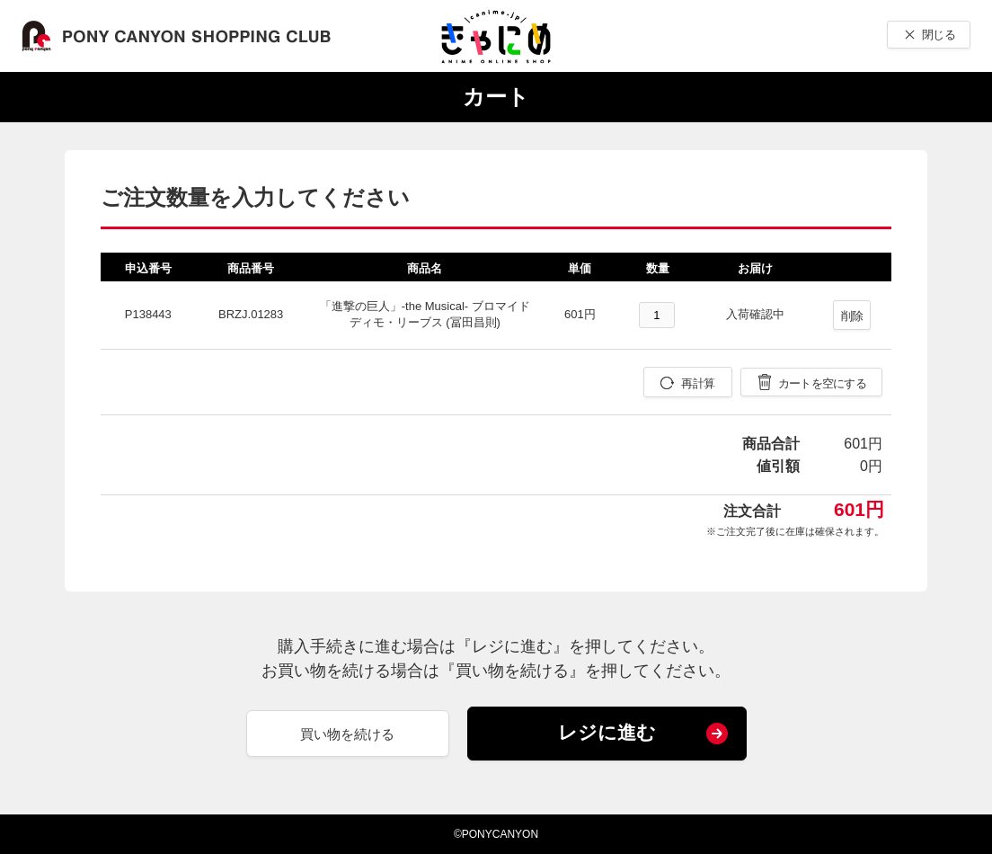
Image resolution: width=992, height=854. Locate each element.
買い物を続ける (347, 734)
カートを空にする (822, 383)
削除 (852, 316)
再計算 (697, 383)
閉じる (938, 34)
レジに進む (607, 732)
